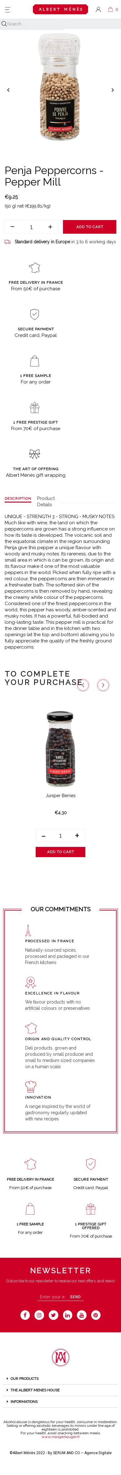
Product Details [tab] (46, 502)
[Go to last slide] (83, 685)
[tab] (60, 1379)
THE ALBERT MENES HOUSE (35, 1390)
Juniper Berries (61, 795)
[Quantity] (31, 226)
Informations (24, 1401)
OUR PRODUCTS (24, 1378)
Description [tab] (18, 498)
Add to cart (89, 227)
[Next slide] (103, 685)
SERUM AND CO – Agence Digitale (82, 1453)
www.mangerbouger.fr (61, 1437)
